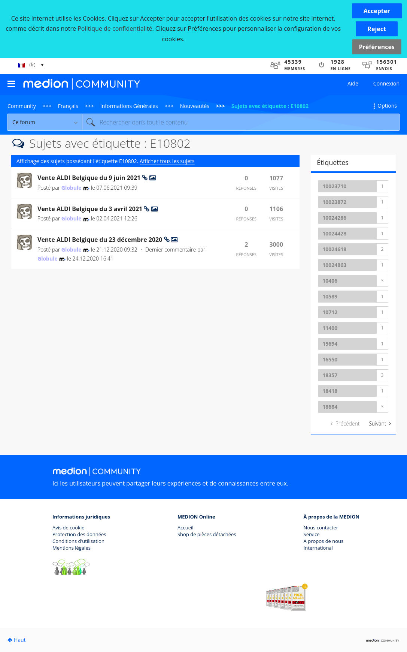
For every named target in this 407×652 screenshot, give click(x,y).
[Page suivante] (380, 424)
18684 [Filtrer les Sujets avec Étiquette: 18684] (329, 406)
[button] (377, 10)
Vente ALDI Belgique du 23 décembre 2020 (100, 239)
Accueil (185, 527)
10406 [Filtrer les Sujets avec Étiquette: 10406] (329, 280)
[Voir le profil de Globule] (71, 187)
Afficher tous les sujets (167, 161)
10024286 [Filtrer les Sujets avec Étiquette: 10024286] (334, 217)
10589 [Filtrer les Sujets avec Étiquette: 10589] (329, 296)
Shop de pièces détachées (206, 534)
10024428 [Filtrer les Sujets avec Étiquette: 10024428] (334, 233)
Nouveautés (194, 105)
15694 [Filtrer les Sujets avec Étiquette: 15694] (329, 343)
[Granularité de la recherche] (44, 122)
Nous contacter (321, 527)
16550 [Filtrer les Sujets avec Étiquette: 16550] (329, 359)
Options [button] (387, 105)
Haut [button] (20, 639)
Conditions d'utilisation (78, 541)
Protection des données (79, 534)
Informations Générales (129, 105)
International (318, 547)
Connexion (386, 83)
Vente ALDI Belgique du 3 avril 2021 (90, 209)
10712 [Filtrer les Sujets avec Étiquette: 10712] (329, 312)
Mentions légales (71, 547)
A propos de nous (324, 541)
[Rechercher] (241, 122)
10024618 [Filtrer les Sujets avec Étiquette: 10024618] (334, 249)
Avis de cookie (68, 527)
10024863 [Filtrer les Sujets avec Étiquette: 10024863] (334, 264)
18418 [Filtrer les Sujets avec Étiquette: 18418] (329, 390)
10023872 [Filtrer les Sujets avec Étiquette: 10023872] (334, 201)
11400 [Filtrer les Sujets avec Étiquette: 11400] (329, 327)
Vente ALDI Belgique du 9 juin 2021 (89, 178)
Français (68, 105)
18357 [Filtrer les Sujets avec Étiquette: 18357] (329, 375)
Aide (352, 83)
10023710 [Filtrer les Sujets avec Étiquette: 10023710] (334, 186)
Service (312, 534)
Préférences (377, 47)
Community (21, 105)
